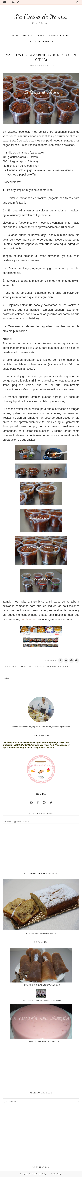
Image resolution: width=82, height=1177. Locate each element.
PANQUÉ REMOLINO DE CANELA (41, 933)
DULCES (16, 666)
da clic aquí (28, 619)
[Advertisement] (41, 848)
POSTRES (66, 666)
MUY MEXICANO (54, 666)
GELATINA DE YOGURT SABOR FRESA (42, 1041)
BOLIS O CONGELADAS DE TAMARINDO (42, 985)
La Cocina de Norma (41, 16)
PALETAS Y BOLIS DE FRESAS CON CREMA (42, 1000)
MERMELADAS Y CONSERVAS (33, 666)
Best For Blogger (56, 1174)
